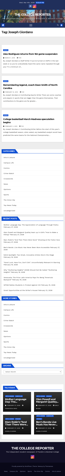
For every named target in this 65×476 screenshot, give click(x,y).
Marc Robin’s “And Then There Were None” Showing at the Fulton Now (32, 240)
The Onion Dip (9, 200)
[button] (58, 25)
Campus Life (9, 163)
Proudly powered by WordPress (22, 466)
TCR (19, 58)
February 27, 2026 (14, 405)
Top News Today (10, 205)
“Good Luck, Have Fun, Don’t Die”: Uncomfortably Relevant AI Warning (32, 262)
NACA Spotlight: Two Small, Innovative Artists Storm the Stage (29, 255)
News (6, 184)
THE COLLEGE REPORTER (33, 14)
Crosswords (8, 179)
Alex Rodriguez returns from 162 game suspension (30, 54)
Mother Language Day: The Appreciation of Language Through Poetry (32, 225)
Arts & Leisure (9, 157)
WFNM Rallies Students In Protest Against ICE (22, 285)
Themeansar (49, 466)
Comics (7, 168)
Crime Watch (9, 173)
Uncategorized (9, 211)
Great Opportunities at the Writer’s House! (21, 290)
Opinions (7, 189)
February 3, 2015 (11, 126)
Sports (6, 50)
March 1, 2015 (10, 58)
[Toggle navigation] (31, 25)
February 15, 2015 (11, 92)
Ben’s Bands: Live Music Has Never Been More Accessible (27, 247)
